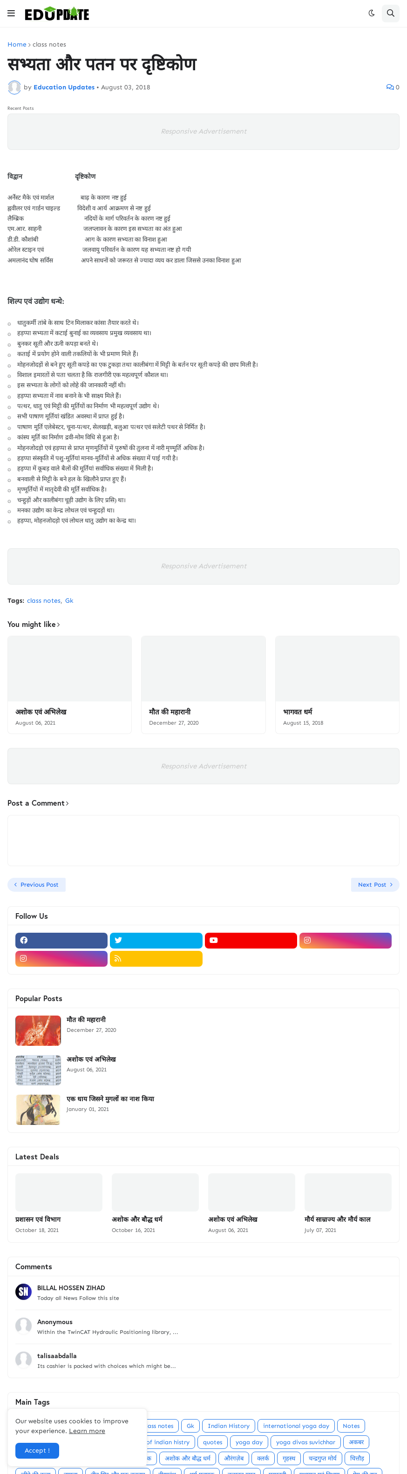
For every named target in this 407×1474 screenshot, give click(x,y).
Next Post (372, 884)
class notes (49, 44)
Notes (351, 1425)
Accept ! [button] (37, 1450)
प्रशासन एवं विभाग (38, 1219)
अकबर (356, 1442)
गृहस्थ (289, 1458)
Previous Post (39, 884)
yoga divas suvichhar (305, 1442)
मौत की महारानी (169, 711)
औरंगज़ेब (234, 1458)
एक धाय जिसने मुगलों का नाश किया (110, 1099)
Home (17, 44)
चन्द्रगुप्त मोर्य (323, 1458)
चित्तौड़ (357, 1458)
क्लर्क (263, 1458)
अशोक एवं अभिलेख (40, 711)
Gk (69, 601)
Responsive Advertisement (203, 131)
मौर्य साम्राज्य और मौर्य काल (337, 1219)
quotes (212, 1442)
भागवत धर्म (297, 711)
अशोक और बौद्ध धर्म (137, 1219)
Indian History (229, 1425)
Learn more (87, 1431)
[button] (11, 13)
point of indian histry (159, 1442)
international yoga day (296, 1425)
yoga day (249, 1442)
